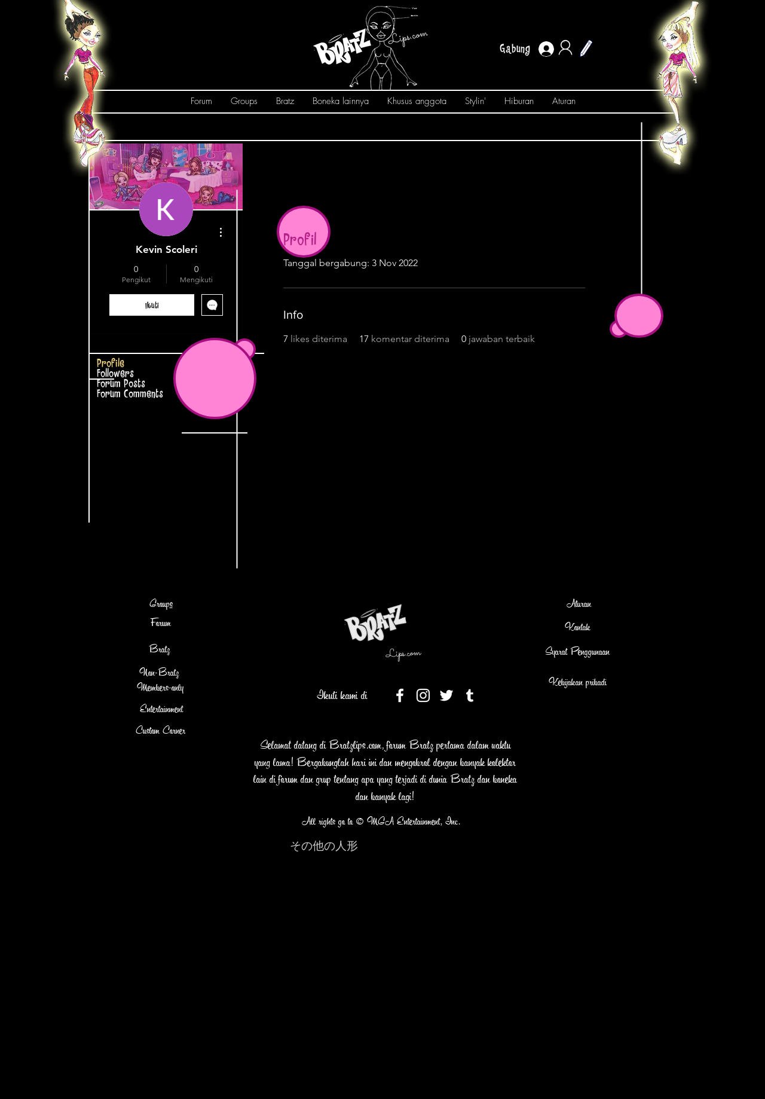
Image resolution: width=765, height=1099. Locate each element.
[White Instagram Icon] (423, 695)
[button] (586, 48)
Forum (161, 622)
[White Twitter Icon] (446, 695)
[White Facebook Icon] (400, 695)
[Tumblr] (470, 695)
